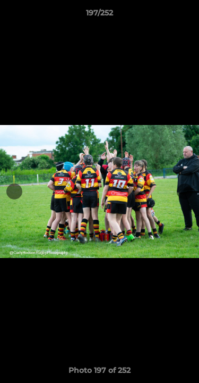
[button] (186, 15)
